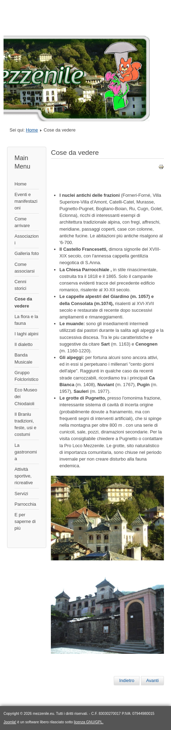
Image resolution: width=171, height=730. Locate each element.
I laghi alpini (26, 333)
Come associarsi (24, 268)
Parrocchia (25, 504)
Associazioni (26, 239)
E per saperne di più (25, 521)
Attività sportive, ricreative (23, 476)
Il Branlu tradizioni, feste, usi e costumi (25, 424)
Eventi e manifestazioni (25, 201)
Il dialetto (23, 344)
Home (32, 130)
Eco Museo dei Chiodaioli (25, 396)
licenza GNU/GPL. (89, 722)
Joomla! (10, 722)
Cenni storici (20, 285)
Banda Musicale (23, 358)
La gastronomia (25, 452)
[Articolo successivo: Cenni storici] (152, 680)
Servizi (21, 493)
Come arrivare (22, 222)
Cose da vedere (23, 302)
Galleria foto (26, 253)
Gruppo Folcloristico (26, 376)
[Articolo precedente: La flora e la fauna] (127, 680)
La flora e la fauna (26, 320)
